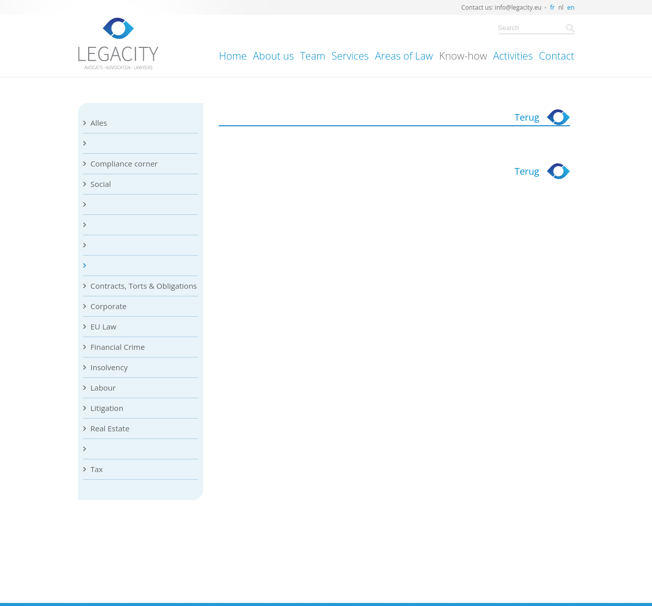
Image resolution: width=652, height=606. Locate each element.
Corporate (109, 306)
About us (273, 56)
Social (101, 184)
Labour (103, 387)
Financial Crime (118, 347)
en (570, 7)
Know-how (463, 56)
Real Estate (110, 428)
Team (312, 56)
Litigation (107, 408)
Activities (513, 56)
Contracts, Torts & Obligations (144, 286)
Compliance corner (124, 163)
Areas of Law (404, 56)
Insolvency (109, 367)
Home (233, 56)
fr (552, 7)
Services (350, 56)
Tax (97, 469)
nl (560, 7)
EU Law (104, 326)
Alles (99, 123)
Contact (556, 56)
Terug (526, 117)
